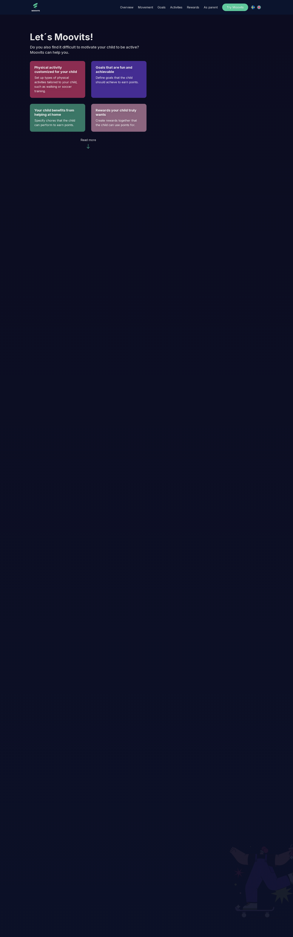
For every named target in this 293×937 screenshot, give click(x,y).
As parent (211, 7)
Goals (162, 7)
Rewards (193, 7)
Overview (126, 7)
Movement (145, 7)
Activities (176, 7)
